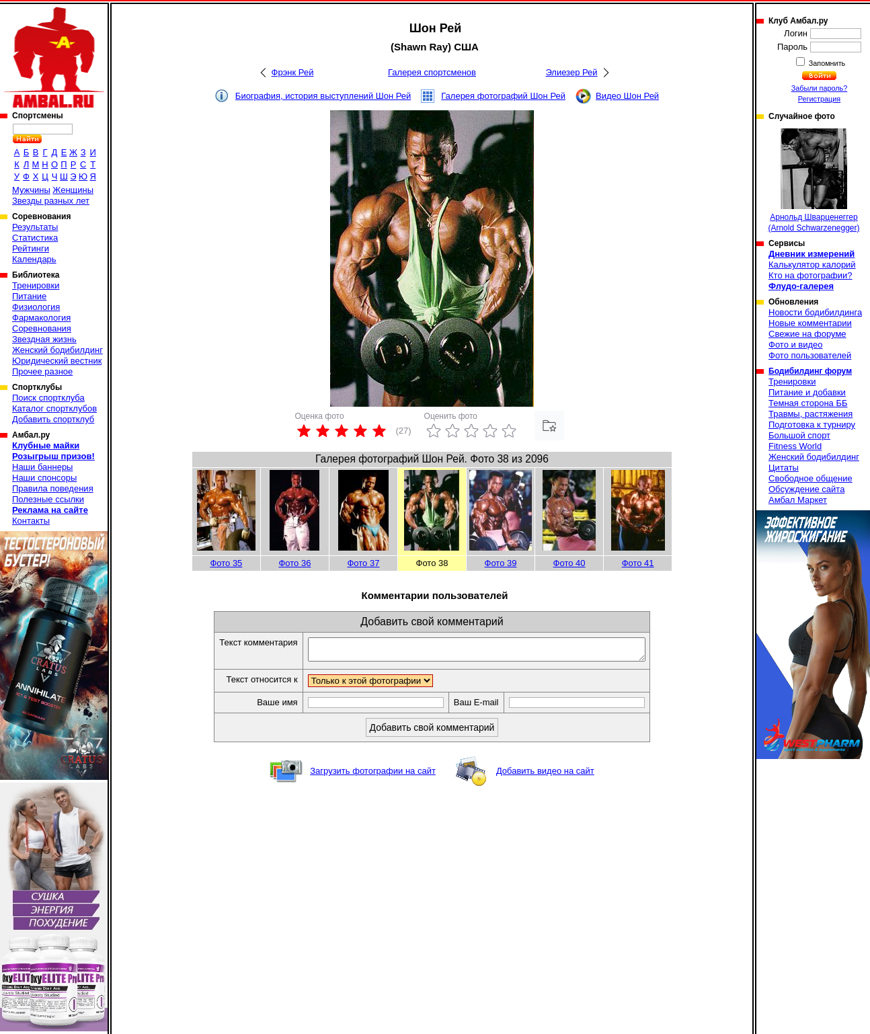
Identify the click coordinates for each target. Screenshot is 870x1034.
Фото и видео (795, 345)
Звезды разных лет (50, 201)
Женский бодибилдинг (57, 350)
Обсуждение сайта (806, 489)
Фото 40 (569, 563)
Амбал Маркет (797, 500)
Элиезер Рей (571, 72)
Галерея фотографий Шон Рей (503, 96)
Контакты (31, 521)
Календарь (34, 259)
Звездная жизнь (44, 339)
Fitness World (795, 446)
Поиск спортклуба (48, 398)
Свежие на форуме (807, 334)
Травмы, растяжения (810, 414)
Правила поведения (52, 488)
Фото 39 (501, 563)
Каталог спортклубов (54, 408)
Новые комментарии (810, 323)
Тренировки (35, 285)
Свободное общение (810, 478)
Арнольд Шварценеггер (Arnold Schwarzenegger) (813, 180)
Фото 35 (226, 563)
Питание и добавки (807, 392)
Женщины (72, 190)
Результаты (35, 227)
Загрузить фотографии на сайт (373, 775)
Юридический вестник (57, 361)
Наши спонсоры (44, 478)
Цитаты (783, 468)
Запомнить (826, 63)
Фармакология (41, 318)
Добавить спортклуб (53, 419)
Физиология (36, 307)
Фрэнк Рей (293, 72)
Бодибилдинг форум (810, 371)
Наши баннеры (42, 467)
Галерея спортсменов (432, 72)
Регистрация (819, 99)
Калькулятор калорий (812, 265)
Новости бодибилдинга (815, 312)
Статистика (35, 238)
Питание (29, 296)
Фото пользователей (809, 355)
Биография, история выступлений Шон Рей (323, 96)
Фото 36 (294, 563)
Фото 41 (638, 563)
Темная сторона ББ (808, 403)
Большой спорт (799, 435)
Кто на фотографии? (810, 275)
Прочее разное (42, 371)
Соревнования (41, 328)
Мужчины (31, 190)
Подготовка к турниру (811, 425)
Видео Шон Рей (627, 96)
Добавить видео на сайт (545, 775)
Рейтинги (30, 248)
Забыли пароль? (819, 88)
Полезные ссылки (48, 499)
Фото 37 (363, 563)
